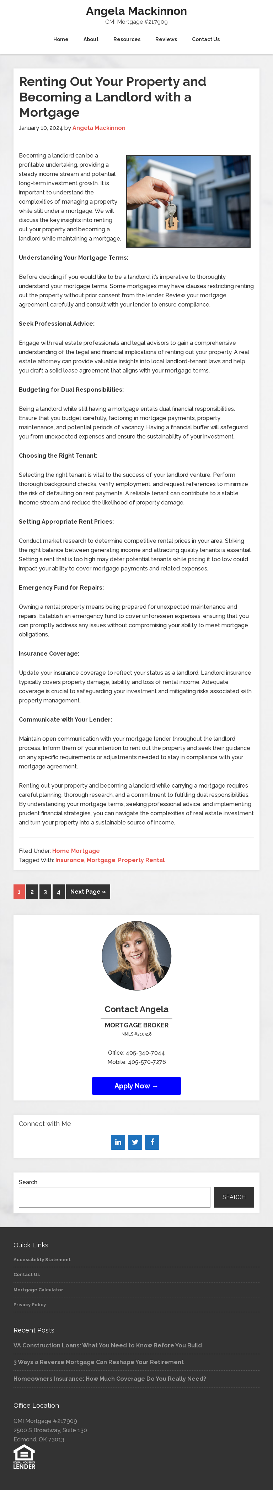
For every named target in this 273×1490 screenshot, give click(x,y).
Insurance (69, 860)
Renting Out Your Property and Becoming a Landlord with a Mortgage (112, 96)
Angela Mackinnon (136, 10)
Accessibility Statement (42, 1259)
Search (28, 1182)
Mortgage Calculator (38, 1289)
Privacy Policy (30, 1304)
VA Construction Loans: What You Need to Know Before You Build (108, 1345)
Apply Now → (136, 1086)
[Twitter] (135, 1142)
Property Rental (141, 860)
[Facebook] (152, 1142)
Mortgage (101, 860)
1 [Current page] (19, 891)
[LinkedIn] (118, 1142)
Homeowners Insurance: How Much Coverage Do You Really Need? (110, 1378)
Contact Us (27, 1274)
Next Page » (88, 891)
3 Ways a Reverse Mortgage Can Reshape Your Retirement (99, 1362)
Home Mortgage (76, 851)
